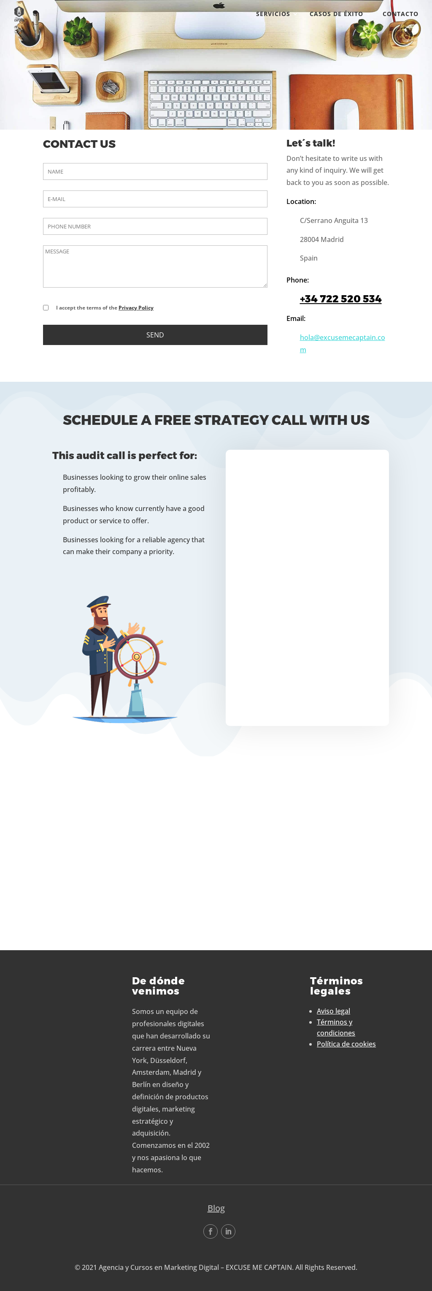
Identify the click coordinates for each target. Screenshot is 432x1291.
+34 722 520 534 (341, 299)
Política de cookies (346, 1044)
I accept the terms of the (105, 307)
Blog (216, 1208)
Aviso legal (333, 1011)
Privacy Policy (136, 307)
